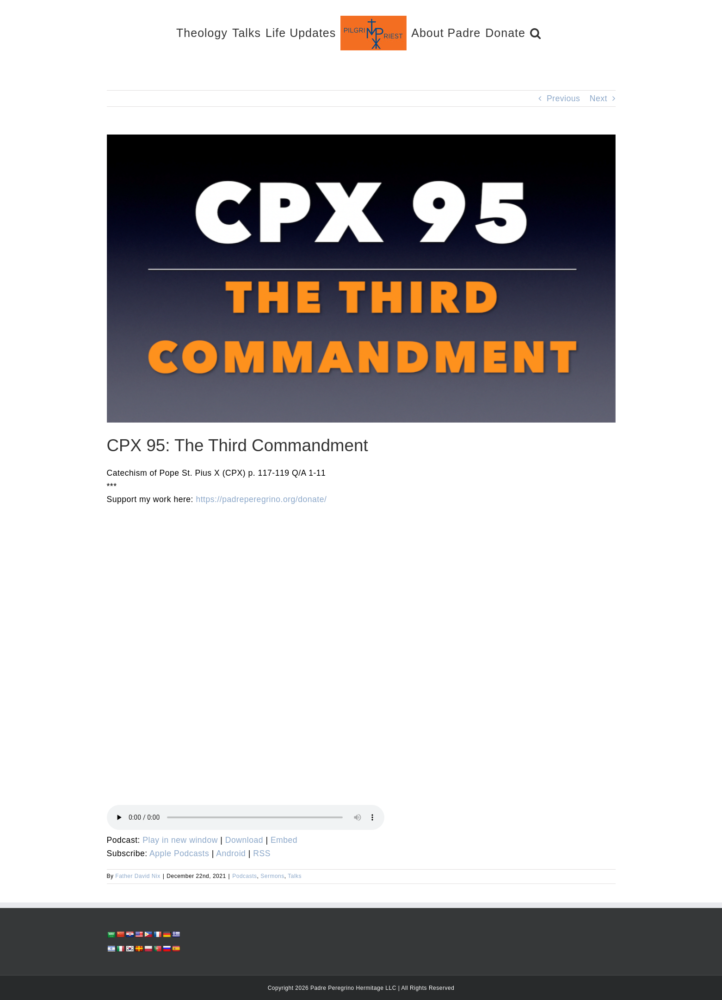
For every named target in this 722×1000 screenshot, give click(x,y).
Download (244, 840)
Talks (295, 876)
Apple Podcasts (179, 853)
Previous (563, 98)
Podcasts (244, 876)
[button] (535, 32)
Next (598, 98)
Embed (284, 840)
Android (231, 853)
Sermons (272, 876)
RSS (262, 853)
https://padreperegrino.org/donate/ (261, 499)
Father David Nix (137, 876)
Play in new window (180, 840)
